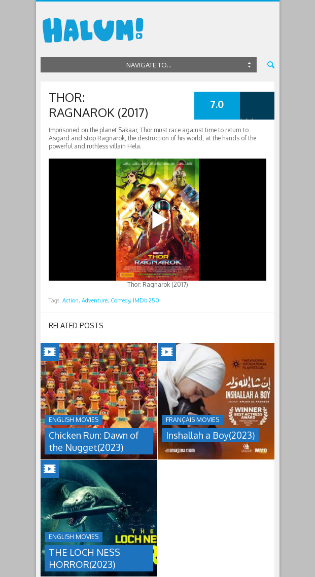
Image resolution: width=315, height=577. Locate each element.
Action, (71, 300)
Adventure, (95, 300)
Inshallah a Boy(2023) (210, 435)
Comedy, (121, 300)
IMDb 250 (146, 300)
